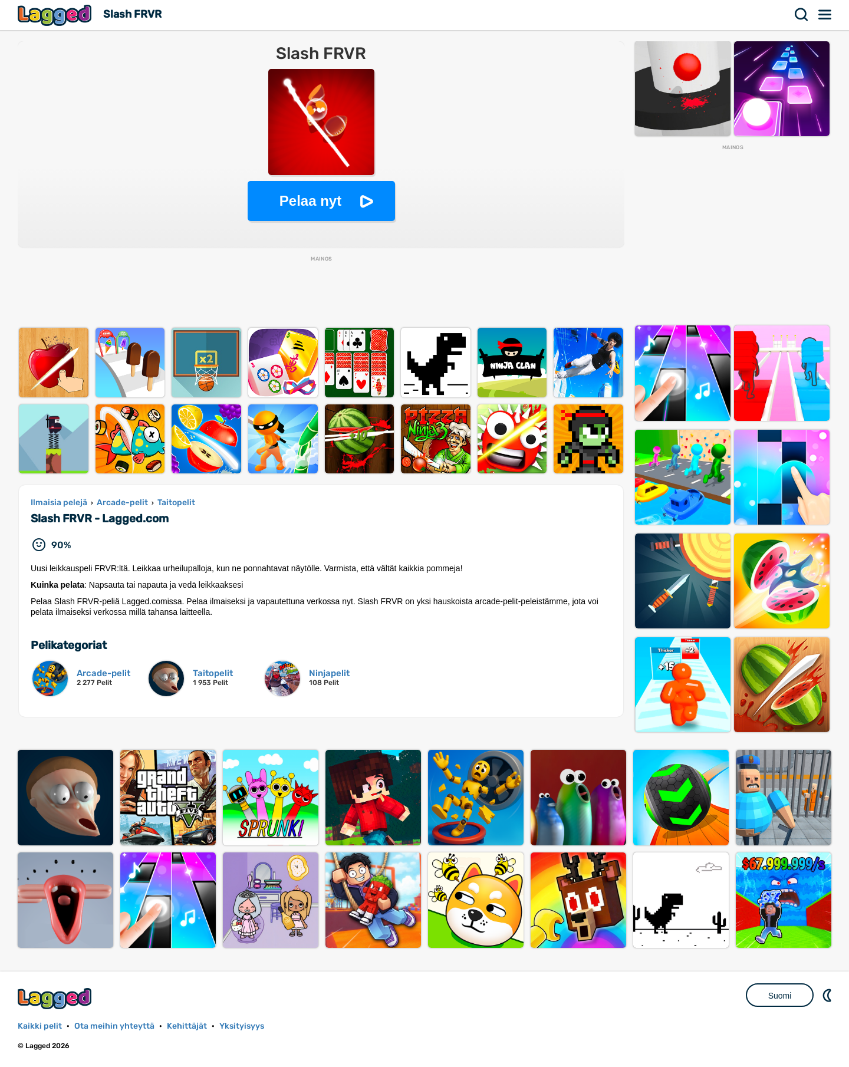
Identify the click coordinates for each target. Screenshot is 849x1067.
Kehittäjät (187, 1026)
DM (828, 995)
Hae (802, 14)
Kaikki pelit (40, 1026)
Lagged (56, 15)
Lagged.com (56, 998)
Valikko (825, 14)
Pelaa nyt (310, 201)
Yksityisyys (241, 1026)
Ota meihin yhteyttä (114, 1026)
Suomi (780, 995)
